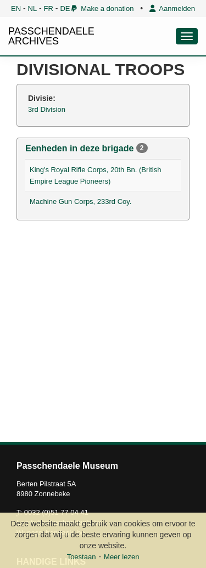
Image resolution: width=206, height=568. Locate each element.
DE (65, 8)
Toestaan (81, 557)
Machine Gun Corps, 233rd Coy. (80, 201)
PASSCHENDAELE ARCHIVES (51, 36)
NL (32, 8)
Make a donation (102, 8)
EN (16, 8)
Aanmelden (172, 8)
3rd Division (46, 109)
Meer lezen (121, 557)
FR (48, 8)
